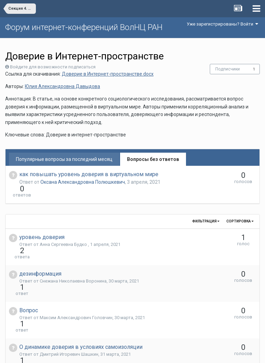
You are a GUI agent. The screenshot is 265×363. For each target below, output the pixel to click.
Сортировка (240, 209)
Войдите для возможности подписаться (53, 66)
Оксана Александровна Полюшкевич (82, 182)
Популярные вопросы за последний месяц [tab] (64, 159)
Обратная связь (143, 352)
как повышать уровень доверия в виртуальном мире (88, 174)
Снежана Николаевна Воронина (73, 256)
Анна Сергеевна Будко (64, 232)
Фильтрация (205, 209)
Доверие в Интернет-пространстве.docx (108, 74)
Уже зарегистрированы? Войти (222, 24)
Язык (111, 352)
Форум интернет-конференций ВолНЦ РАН (84, 27)
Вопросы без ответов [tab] (153, 159)
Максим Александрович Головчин (76, 280)
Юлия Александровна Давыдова (62, 86)
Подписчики (227, 69)
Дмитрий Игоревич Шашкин (69, 304)
